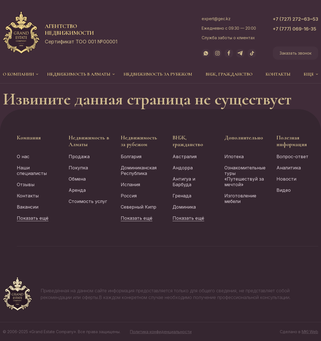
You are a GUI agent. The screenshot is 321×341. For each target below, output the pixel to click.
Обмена (77, 179)
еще (309, 74)
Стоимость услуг (88, 201)
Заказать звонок (295, 53)
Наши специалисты (32, 170)
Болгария (131, 156)
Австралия (185, 156)
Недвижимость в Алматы (78, 74)
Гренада (182, 195)
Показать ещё (32, 218)
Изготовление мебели (240, 198)
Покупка (78, 167)
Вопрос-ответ (292, 156)
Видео (283, 190)
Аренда (77, 190)
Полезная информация (291, 141)
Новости (286, 179)
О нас (23, 156)
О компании (18, 74)
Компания (29, 137)
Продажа (79, 156)
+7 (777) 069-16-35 (294, 29)
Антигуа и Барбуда (184, 181)
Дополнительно (243, 137)
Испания (130, 184)
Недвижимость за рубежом (158, 74)
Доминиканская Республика (139, 170)
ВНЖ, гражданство (229, 74)
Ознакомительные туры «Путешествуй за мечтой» (245, 176)
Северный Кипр (138, 207)
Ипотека (234, 156)
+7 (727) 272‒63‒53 (295, 19)
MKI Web (310, 331)
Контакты (278, 74)
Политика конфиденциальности (161, 331)
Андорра (183, 167)
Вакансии (27, 207)
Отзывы (25, 184)
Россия (129, 195)
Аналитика (288, 167)
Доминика (184, 207)
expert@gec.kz (216, 18)
